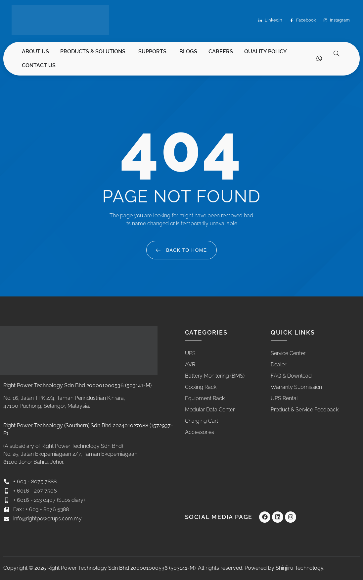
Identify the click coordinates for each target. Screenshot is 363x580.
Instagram (337, 20)
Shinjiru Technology (299, 568)
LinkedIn (270, 20)
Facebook (303, 20)
